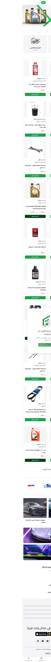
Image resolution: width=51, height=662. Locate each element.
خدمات (48, 604)
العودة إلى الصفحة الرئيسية (25, 345)
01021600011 (38, 577)
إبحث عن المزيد (46, 616)
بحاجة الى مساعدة (45, 608)
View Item (38, 94)
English (25, 653)
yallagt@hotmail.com (35, 585)
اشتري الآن (13, 94)
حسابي (48, 612)
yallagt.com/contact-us (34, 592)
